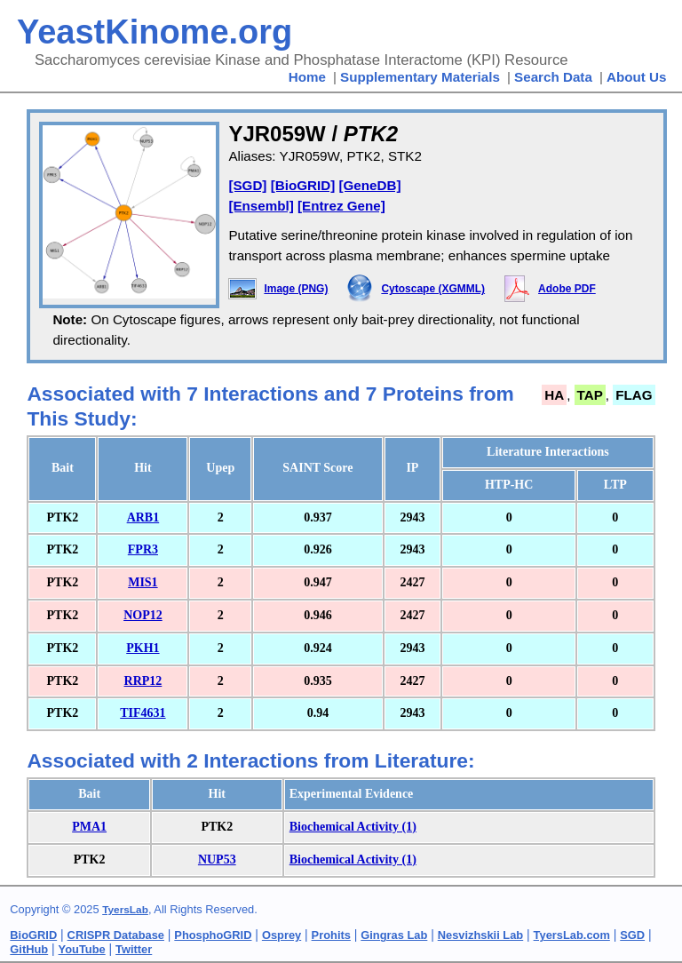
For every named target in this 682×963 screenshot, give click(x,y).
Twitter (133, 949)
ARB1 (143, 517)
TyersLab (125, 909)
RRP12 (143, 681)
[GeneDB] (369, 185)
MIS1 (142, 582)
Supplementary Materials (420, 76)
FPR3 (143, 549)
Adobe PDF (567, 289)
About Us (637, 76)
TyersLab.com (572, 935)
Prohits (331, 935)
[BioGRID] (303, 185)
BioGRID (33, 935)
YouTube (82, 949)
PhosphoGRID (212, 935)
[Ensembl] (260, 205)
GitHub (29, 949)
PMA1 (89, 826)
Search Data (553, 76)
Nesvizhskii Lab (480, 935)
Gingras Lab (394, 935)
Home (307, 76)
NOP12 (143, 615)
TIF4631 (142, 713)
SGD (632, 935)
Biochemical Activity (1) (352, 826)
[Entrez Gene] (341, 205)
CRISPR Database (115, 935)
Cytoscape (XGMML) (433, 289)
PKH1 (142, 648)
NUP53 (217, 859)
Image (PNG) (296, 289)
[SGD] (247, 185)
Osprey (281, 935)
